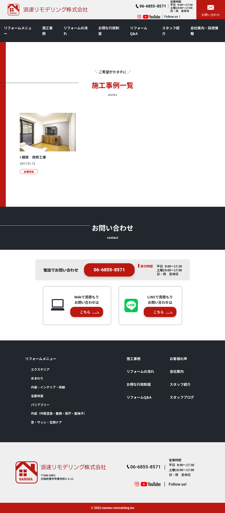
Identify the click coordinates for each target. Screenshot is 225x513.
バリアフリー (40, 404)
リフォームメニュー (18, 30)
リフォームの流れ (75, 30)
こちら (89, 311)
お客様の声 (178, 358)
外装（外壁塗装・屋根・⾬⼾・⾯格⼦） (59, 413)
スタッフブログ (182, 397)
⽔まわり (37, 378)
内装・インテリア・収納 (48, 387)
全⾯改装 (37, 395)
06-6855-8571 (109, 272)
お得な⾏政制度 (108, 30)
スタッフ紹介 (171, 30)
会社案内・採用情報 (204, 30)
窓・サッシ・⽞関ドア (46, 422)
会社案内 (177, 371)
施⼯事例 (47, 30)
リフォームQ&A (138, 30)
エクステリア (40, 369)
